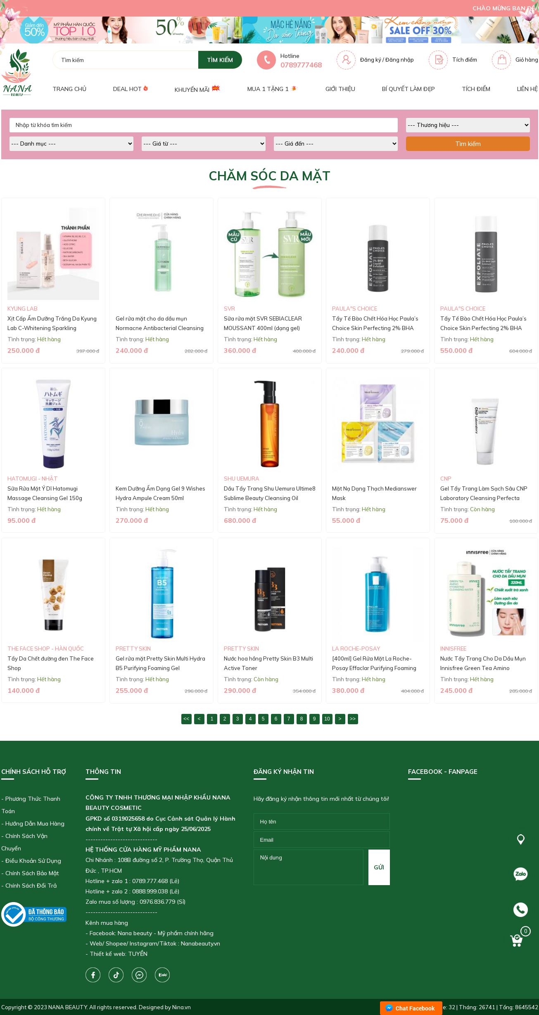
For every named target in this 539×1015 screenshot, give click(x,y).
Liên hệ (527, 89)
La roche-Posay (356, 648)
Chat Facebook (415, 1008)
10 (327, 719)
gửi (379, 867)
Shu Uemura (241, 478)
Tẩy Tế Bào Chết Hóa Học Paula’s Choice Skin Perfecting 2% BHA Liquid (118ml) (483, 328)
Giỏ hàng (526, 59)
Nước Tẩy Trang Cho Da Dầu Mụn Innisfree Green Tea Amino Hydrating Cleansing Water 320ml (483, 668)
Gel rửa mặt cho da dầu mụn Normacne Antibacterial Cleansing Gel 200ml (160, 328)
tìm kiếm (220, 60)
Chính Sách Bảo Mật (32, 873)
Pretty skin (133, 648)
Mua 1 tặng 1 (272, 89)
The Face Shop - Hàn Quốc (45, 648)
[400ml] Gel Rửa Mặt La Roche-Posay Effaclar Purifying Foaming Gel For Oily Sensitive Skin (374, 668)
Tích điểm (464, 59)
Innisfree (453, 648)
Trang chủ (69, 89)
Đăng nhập (399, 59)
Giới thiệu (340, 89)
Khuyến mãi (198, 88)
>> (353, 719)
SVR (229, 308)
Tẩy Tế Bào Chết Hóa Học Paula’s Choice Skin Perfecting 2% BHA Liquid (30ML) (375, 328)
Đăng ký (370, 59)
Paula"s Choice (354, 308)
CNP (445, 478)
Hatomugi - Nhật (32, 478)
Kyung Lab (22, 308)
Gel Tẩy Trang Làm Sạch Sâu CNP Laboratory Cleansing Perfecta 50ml (483, 498)
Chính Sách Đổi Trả (31, 885)
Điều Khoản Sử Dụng (33, 860)
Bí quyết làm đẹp (408, 89)
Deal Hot (130, 89)
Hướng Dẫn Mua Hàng (34, 823)
